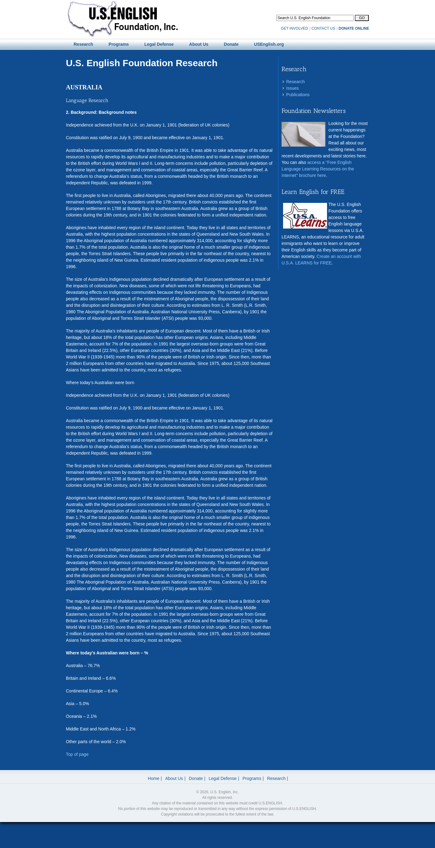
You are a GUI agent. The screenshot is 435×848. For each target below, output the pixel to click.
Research (295, 81)
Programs (252, 778)
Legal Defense (223, 778)
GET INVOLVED (294, 28)
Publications (298, 94)
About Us (174, 778)
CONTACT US (323, 28)
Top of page (77, 754)
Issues (292, 88)
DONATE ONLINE (354, 28)
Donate (196, 778)
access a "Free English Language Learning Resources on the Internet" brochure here (318, 169)
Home (153, 778)
